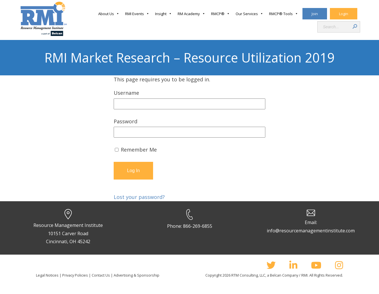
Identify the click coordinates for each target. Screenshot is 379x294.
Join (315, 13)
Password (125, 121)
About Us (108, 13)
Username (126, 92)
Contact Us (101, 275)
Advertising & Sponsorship (136, 275)
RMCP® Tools (283, 13)
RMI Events (137, 13)
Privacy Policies (75, 275)
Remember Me (136, 149)
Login (343, 13)
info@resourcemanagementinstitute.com (311, 230)
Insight (163, 13)
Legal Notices (47, 275)
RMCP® (220, 13)
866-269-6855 (197, 226)
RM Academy (191, 13)
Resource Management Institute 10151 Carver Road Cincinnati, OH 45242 (68, 233)
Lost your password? (139, 197)
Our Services (249, 13)
